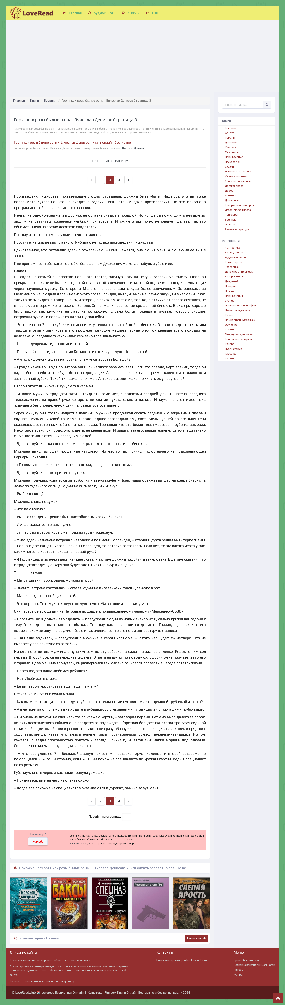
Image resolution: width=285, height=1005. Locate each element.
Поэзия (229, 291)
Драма (229, 190)
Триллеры (231, 214)
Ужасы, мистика (235, 252)
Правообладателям (246, 960)
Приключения (234, 295)
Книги (130, 13)
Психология (232, 161)
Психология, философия (240, 305)
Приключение (234, 157)
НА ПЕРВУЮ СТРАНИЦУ (110, 161)
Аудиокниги (102, 13)
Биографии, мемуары (238, 339)
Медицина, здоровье (239, 334)
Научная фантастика (238, 171)
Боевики (50, 100)
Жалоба (38, 841)
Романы (230, 137)
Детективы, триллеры (239, 271)
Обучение (231, 324)
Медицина (232, 152)
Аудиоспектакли (235, 257)
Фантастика (232, 247)
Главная (72, 13)
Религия (230, 329)
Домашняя (232, 200)
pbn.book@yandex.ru (194, 960)
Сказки (229, 166)
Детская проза (234, 185)
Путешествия (233, 348)
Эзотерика (232, 266)
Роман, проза (233, 262)
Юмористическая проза (240, 205)
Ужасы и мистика (236, 176)
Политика (231, 224)
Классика (230, 147)
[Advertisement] (142, 52)
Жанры (238, 974)
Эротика (230, 195)
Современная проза (238, 181)
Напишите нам (78, 843)
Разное (229, 315)
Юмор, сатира (234, 276)
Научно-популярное (237, 310)
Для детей (231, 281)
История (230, 286)
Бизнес (229, 300)
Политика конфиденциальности (254, 964)
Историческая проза (238, 209)
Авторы (238, 969)
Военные (230, 219)
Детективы (232, 142)
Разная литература (237, 229)
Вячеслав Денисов (133, 148)
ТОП (152, 13)
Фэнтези (230, 132)
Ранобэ (229, 344)
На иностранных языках (240, 319)
